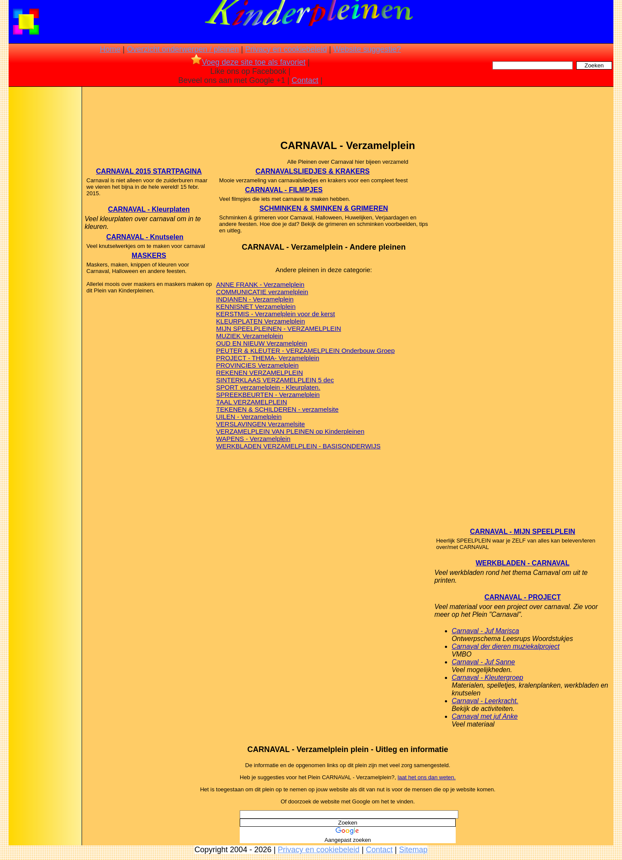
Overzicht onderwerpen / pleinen (183, 49)
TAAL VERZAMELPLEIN (251, 402)
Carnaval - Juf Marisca (485, 631)
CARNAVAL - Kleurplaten (149, 209)
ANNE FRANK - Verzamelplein (260, 284)
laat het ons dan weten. (426, 777)
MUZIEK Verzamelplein (249, 336)
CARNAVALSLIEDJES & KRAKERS (312, 171)
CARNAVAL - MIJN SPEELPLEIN (522, 531)
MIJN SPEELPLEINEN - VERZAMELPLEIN (278, 328)
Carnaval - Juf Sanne (483, 662)
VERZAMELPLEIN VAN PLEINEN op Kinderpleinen (290, 431)
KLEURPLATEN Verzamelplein (260, 321)
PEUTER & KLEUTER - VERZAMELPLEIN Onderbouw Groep (305, 350)
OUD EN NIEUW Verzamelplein (261, 343)
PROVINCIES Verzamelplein (257, 365)
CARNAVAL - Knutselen (145, 237)
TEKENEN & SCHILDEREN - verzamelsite (277, 409)
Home (110, 49)
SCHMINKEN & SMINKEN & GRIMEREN (324, 208)
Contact (305, 80)
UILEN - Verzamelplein (249, 416)
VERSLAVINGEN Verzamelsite (260, 424)
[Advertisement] (44, 224)
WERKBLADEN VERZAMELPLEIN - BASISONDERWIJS (298, 446)
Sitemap (413, 849)
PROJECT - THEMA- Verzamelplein (267, 358)
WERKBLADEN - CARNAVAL (522, 563)
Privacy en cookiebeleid (286, 49)
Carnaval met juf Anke (485, 716)
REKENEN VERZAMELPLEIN (259, 372)
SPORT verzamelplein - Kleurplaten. (268, 387)
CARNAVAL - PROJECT (522, 597)
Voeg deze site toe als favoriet (248, 62)
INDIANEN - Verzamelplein (254, 299)
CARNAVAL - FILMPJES (284, 190)
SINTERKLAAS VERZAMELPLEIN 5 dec (275, 380)
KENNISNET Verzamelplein (255, 306)
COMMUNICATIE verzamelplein (262, 291)
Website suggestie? (367, 49)
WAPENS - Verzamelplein (253, 438)
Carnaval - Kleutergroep (488, 677)
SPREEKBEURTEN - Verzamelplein (268, 394)
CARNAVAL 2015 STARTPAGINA (149, 171)
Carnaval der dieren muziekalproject (506, 646)
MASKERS (149, 255)
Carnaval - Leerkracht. (485, 701)
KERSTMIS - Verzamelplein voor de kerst (275, 313)
